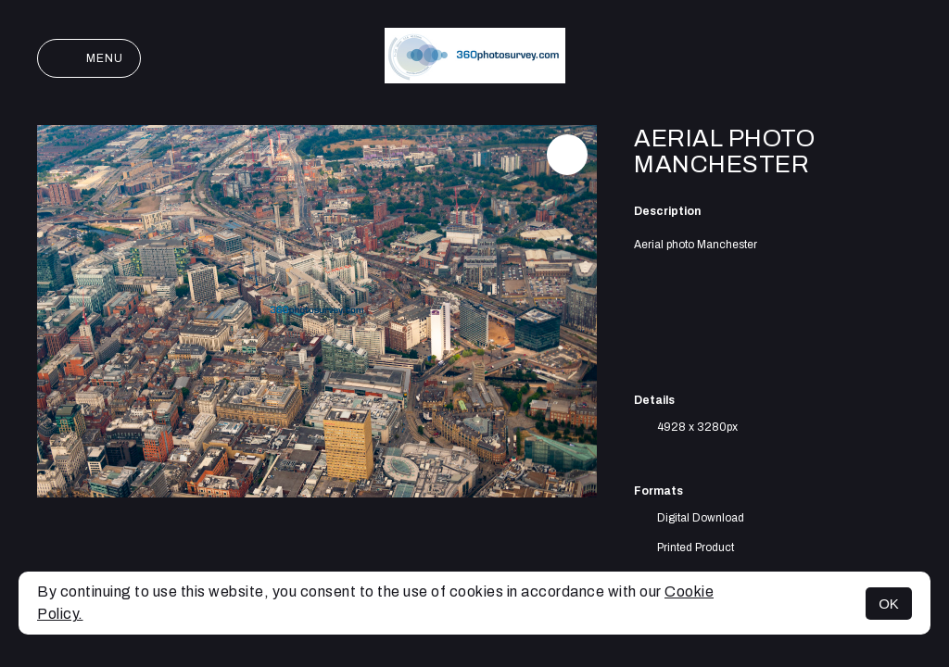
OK (889, 603)
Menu (89, 58)
